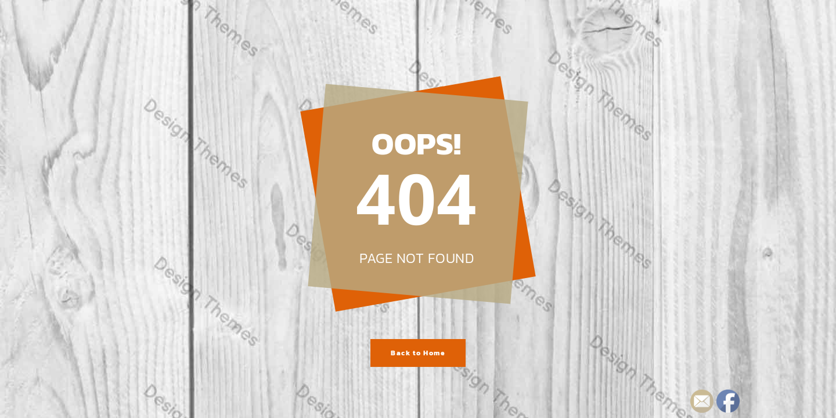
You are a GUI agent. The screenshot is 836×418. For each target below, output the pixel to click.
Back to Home (418, 353)
